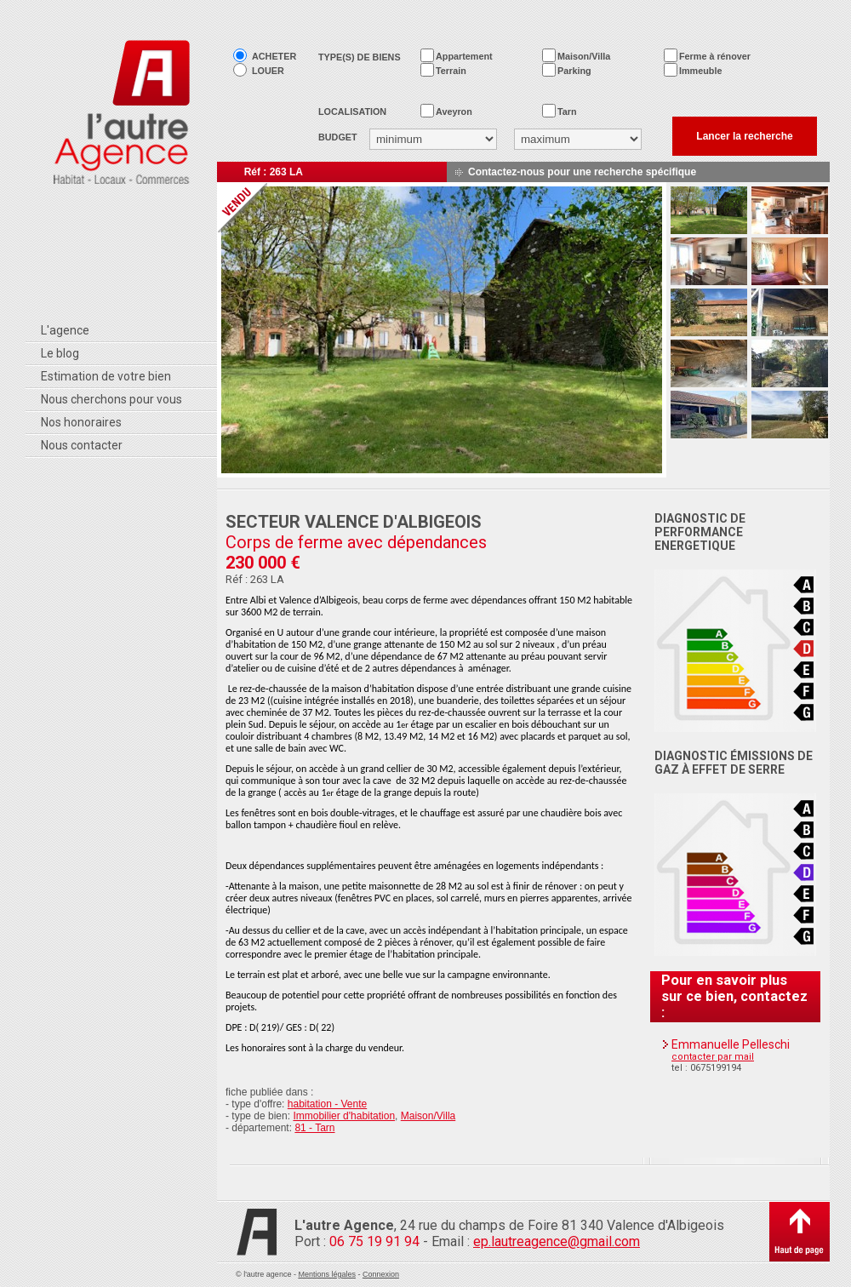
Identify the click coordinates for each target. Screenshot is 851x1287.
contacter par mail (712, 1056)
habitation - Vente (327, 1104)
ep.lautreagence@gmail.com (556, 1241)
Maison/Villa (428, 1116)
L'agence (65, 330)
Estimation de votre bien (106, 376)
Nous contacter (82, 445)
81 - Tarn (314, 1128)
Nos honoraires (81, 422)
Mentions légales (327, 1274)
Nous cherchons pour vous (111, 399)
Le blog (60, 353)
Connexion (381, 1274)
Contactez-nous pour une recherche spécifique (582, 172)
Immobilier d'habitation (344, 1116)
